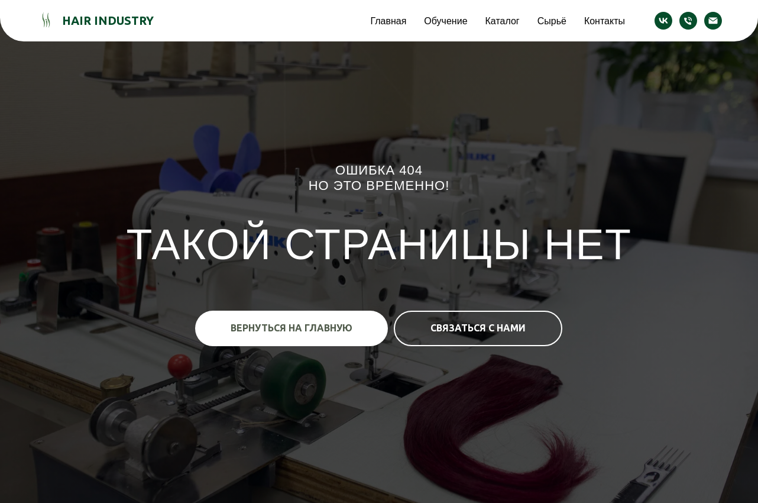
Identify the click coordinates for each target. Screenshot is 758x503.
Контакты (604, 20)
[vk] (663, 21)
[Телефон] (688, 21)
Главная (388, 20)
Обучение (445, 20)
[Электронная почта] (713, 21)
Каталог (502, 20)
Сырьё (551, 20)
